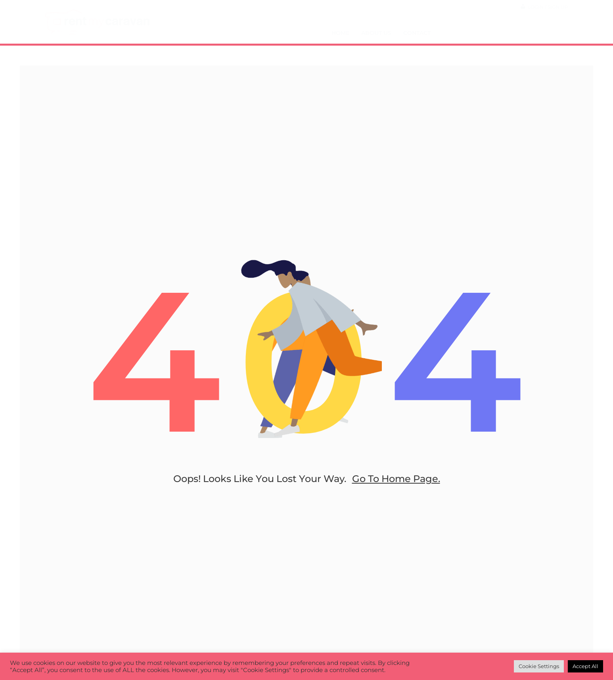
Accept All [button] (585, 666)
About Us (376, 33)
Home (340, 33)
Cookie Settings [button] (539, 666)
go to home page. (396, 478)
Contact (417, 33)
